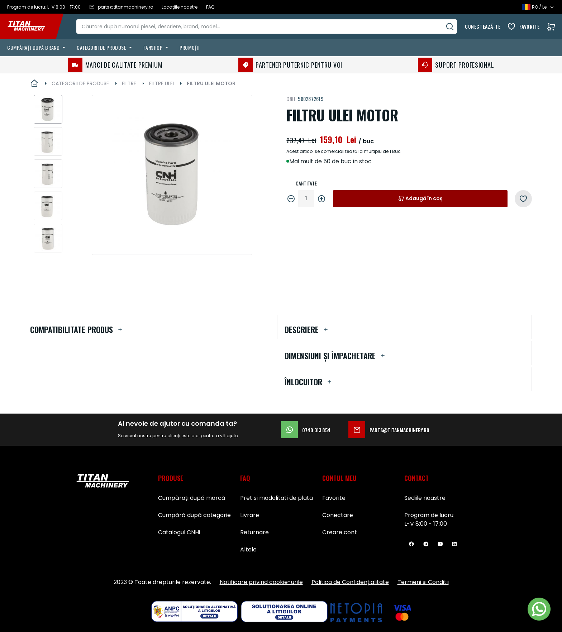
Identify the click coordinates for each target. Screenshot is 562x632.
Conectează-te (482, 26)
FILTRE (129, 83)
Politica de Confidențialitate (350, 582)
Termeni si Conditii (423, 582)
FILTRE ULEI (161, 83)
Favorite (529, 26)
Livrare (249, 515)
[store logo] (31, 26)
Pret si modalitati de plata (276, 498)
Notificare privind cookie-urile (261, 582)
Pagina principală (34, 83)
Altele (248, 549)
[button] (48, 109)
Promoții (189, 47)
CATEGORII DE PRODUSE (80, 83)
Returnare (254, 532)
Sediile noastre (425, 498)
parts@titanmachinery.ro (388, 429)
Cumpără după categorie (194, 515)
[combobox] (267, 26)
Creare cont (339, 532)
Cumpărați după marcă (191, 498)
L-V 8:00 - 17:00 (425, 524)
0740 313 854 (305, 429)
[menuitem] (37, 47)
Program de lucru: (429, 515)
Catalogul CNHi (179, 532)
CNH (290, 98)
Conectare (337, 515)
